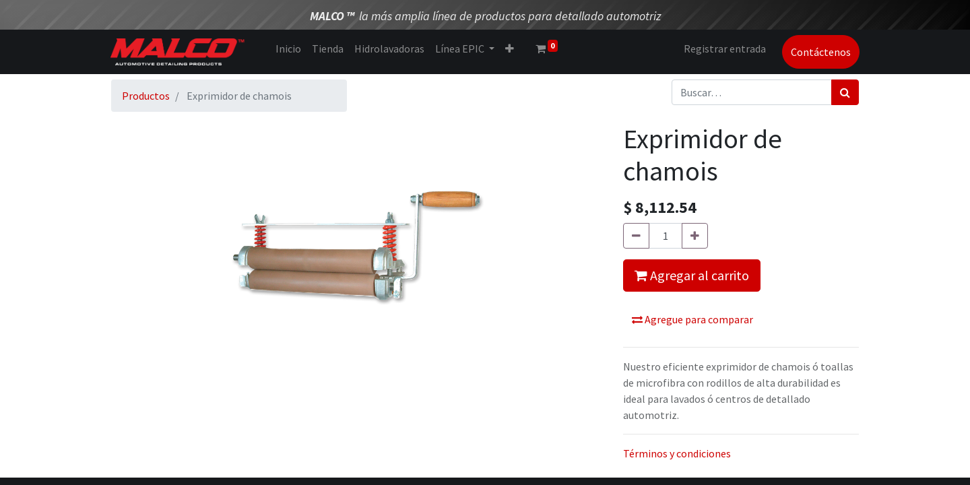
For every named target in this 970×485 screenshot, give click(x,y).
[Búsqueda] (845, 92)
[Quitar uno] (636, 236)
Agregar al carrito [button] (692, 275)
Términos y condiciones (677, 453)
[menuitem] (288, 48)
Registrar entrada (724, 48)
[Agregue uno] (695, 236)
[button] (509, 48)
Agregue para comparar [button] (692, 319)
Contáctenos (820, 52)
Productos (146, 95)
